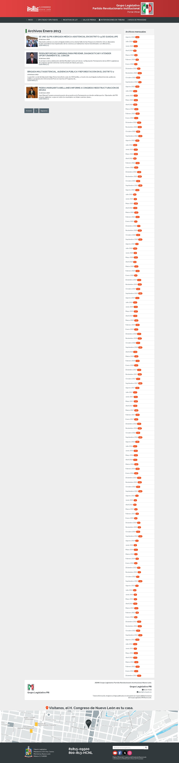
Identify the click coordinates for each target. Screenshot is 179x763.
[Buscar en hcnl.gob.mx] (128, 747)
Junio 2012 (131, 648)
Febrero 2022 (133, 163)
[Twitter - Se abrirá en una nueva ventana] (124, 753)
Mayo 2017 (132, 401)
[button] (89, 726)
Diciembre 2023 (133, 68)
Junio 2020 (131, 253)
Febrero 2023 (133, 113)
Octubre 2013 (132, 576)
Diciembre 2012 (133, 621)
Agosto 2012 (132, 639)
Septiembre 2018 (134, 347)
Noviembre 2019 (134, 284)
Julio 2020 (131, 248)
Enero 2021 (131, 221)
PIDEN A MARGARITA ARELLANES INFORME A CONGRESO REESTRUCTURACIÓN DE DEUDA (79, 89)
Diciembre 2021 (133, 172)
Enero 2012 (132, 671)
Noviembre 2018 (134, 338)
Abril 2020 (131, 262)
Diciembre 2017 (133, 370)
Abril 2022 (131, 158)
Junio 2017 (132, 397)
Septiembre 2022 (134, 136)
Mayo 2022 (132, 154)
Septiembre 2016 (134, 437)
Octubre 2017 (133, 379)
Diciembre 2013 (133, 567)
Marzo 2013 (132, 608)
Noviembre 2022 (134, 127)
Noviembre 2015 (134, 482)
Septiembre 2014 (134, 536)
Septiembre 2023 (134, 82)
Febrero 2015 (132, 514)
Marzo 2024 (132, 55)
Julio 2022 (131, 145)
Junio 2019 (132, 307)
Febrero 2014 (132, 558)
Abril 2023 (131, 104)
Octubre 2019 (133, 289)
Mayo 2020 (132, 257)
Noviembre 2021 (134, 176)
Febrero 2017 (133, 415)
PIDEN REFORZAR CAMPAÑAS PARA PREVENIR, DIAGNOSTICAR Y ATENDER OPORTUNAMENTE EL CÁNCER (75, 54)
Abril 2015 (131, 505)
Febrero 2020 (133, 271)
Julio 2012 (131, 644)
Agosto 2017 (132, 388)
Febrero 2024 (132, 59)
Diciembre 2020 (133, 226)
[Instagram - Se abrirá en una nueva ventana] (129, 753)
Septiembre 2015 (134, 491)
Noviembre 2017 (134, 374)
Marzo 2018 (132, 356)
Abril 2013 (131, 603)
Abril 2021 (131, 208)
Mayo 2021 (132, 203)
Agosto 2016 (132, 442)
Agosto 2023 (132, 86)
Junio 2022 (132, 149)
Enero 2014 (131, 563)
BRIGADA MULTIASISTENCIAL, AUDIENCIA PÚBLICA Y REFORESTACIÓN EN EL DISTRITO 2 (70, 71)
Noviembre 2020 (134, 230)
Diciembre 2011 (133, 675)
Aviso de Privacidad (137, 759)
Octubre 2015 (133, 487)
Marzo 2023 (132, 109)
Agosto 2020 (132, 244)
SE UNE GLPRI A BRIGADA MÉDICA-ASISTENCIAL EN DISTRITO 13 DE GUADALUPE (78, 36)
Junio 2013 (131, 594)
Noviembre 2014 (133, 527)
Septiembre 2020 (134, 239)
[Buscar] (146, 747)
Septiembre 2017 (134, 383)
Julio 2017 (131, 392)
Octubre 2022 (133, 131)
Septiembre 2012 (134, 635)
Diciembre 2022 (133, 122)
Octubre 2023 (133, 77)
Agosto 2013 (132, 585)
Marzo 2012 (132, 662)
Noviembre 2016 (134, 428)
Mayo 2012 (132, 653)
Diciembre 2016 (133, 424)
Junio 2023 (132, 95)
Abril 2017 (131, 406)
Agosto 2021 (132, 190)
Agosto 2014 (132, 541)
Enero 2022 (132, 167)
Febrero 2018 (133, 361)
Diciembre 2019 (133, 280)
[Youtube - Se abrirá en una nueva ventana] (115, 753)
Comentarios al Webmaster (121, 759)
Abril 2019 (131, 316)
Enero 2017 (132, 419)
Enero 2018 (132, 365)
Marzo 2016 (132, 464)
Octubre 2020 (133, 235)
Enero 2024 (131, 64)
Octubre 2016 (133, 433)
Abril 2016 (131, 460)
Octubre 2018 (133, 343)
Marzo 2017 (132, 410)
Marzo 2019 (132, 320)
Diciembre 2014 (133, 523)
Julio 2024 (131, 41)
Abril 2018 (131, 352)
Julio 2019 (131, 302)
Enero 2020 (131, 275)
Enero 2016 (132, 473)
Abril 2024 (131, 50)
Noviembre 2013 (133, 572)
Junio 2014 (131, 545)
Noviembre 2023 (134, 73)
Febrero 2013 (132, 612)
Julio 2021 (131, 194)
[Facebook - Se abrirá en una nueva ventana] (120, 753)
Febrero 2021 (133, 217)
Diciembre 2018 (133, 334)
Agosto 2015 (132, 496)
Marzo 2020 (132, 266)
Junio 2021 (131, 199)
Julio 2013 (131, 590)
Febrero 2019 (133, 325)
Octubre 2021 (133, 181)
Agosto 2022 (132, 140)
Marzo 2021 (132, 212)
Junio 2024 (132, 46)
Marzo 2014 (132, 554)
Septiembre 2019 (134, 293)
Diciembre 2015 (133, 478)
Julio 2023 (131, 91)
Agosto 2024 (132, 37)
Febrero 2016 (133, 469)
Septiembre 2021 (134, 185)
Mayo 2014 (132, 549)
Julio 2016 (131, 446)
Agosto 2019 (132, 298)
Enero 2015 (131, 518)
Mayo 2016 (132, 455)
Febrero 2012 (133, 666)
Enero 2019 (132, 329)
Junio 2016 (132, 451)
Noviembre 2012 (134, 626)
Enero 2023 (132, 118)
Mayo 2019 (132, 311)
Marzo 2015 (132, 509)
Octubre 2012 (133, 630)
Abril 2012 (131, 657)
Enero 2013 (131, 617)
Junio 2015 (131, 500)
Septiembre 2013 (134, 581)
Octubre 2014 (133, 532)
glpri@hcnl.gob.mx (145, 692)
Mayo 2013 (131, 599)
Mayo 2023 (132, 100)
